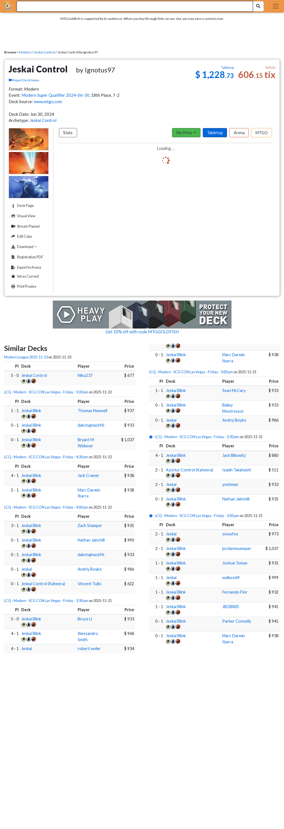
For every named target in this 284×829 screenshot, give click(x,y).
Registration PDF (26, 257)
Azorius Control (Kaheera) (189, 469)
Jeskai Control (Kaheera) (43, 583)
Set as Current (24, 276)
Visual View (22, 216)
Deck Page (22, 205)
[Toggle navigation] (275, 6)
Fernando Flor (234, 592)
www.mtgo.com (48, 101)
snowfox (230, 534)
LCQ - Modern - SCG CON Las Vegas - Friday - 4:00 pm (46, 507)
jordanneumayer (236, 548)
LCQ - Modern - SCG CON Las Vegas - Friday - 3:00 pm (191, 372)
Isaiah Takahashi (236, 469)
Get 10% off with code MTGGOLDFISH (142, 331)
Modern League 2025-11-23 (26, 357)
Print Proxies (23, 286)
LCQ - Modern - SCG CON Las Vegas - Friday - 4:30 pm (46, 457)
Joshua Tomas (234, 563)
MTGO (262, 132)
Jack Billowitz (234, 455)
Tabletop (215, 132)
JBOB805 (230, 606)
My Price (184, 132)
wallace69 (231, 577)
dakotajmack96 (91, 425)
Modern (25, 52)
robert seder (89, 648)
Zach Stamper (90, 525)
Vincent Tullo (89, 583)
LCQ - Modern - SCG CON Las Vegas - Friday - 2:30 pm (197, 436)
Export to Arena (25, 267)
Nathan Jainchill (91, 540)
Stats (68, 132)
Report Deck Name (24, 80)
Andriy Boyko (90, 569)
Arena (239, 132)
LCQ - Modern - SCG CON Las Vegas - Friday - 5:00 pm (46, 392)
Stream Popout (25, 226)
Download (29, 246)
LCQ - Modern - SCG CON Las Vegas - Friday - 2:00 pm (197, 515)
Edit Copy (21, 236)
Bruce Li (85, 619)
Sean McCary (233, 390)
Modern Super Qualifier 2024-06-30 (55, 95)
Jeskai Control (44, 52)
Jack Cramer (88, 475)
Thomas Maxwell (92, 410)
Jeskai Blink (31, 410)
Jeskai (26, 569)
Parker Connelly (236, 621)
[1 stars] (152, 436)
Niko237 (85, 375)
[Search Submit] (258, 6)
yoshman (230, 484)
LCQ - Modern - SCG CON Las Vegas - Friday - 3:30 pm (46, 600)
